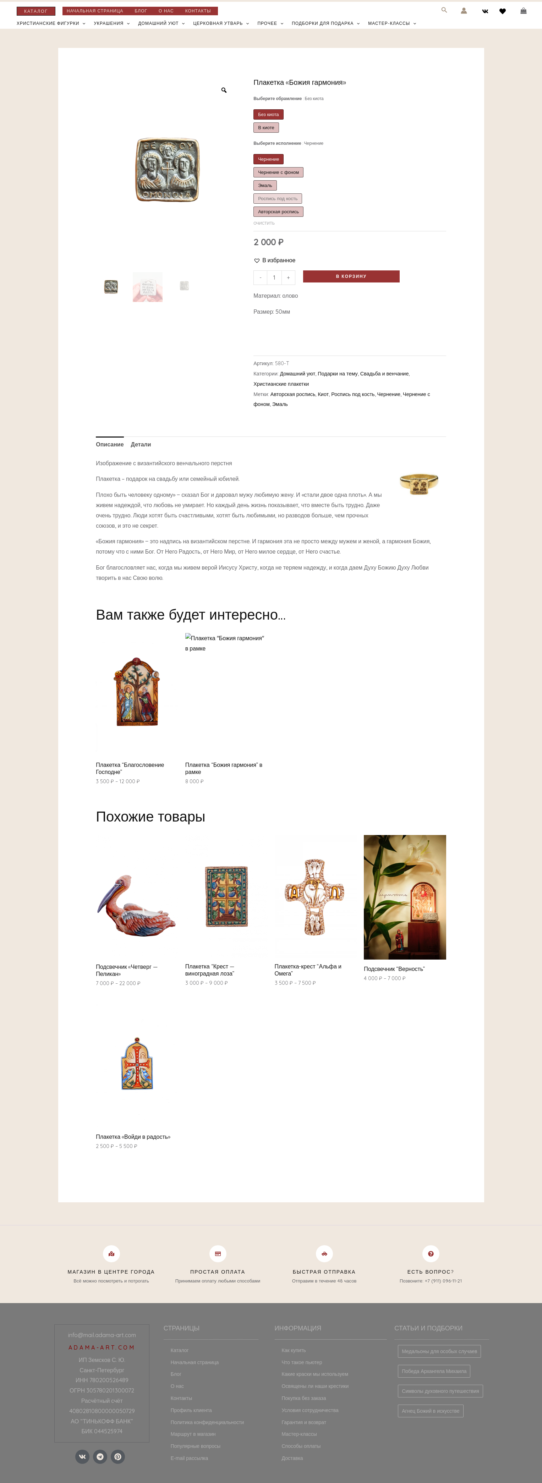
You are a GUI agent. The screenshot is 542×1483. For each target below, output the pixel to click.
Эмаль (280, 404)
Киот (323, 394)
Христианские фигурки (51, 23)
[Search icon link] (444, 11)
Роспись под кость (352, 394)
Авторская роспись (293, 394)
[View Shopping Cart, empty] (523, 10)
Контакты (198, 11)
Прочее (270, 23)
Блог (141, 11)
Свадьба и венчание (384, 373)
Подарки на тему (337, 373)
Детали (141, 444)
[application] (82, 23)
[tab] (110, 444)
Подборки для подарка (326, 23)
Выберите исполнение (288, 143)
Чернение (389, 394)
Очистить (264, 223)
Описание (110, 444)
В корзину (351, 276)
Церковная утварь (221, 23)
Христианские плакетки (281, 384)
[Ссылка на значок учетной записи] (464, 10)
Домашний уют (161, 23)
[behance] (503, 11)
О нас (166, 11)
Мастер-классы (392, 23)
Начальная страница (95, 11)
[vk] (486, 11)
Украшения (112, 23)
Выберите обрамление (288, 98)
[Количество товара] (274, 277)
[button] (274, 260)
